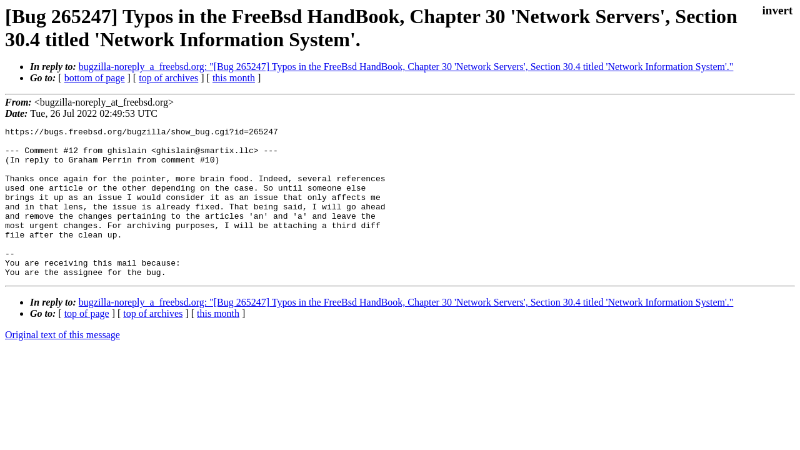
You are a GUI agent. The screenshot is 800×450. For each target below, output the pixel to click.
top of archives (168, 77)
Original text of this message (62, 364)
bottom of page (94, 77)
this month (233, 77)
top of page (86, 343)
